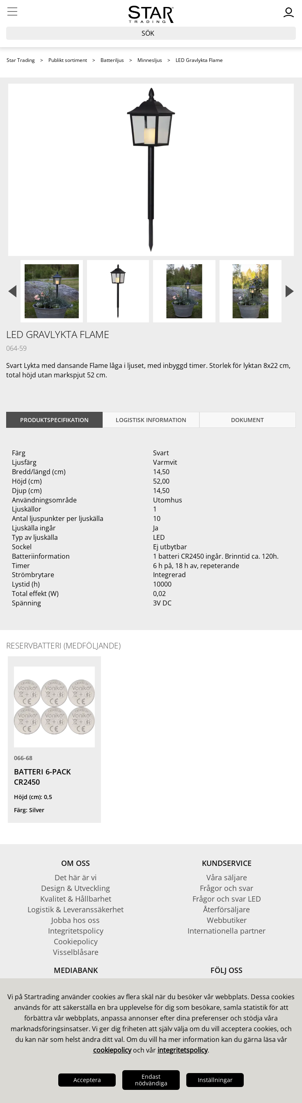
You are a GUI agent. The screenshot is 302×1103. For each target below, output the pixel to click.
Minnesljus (149, 60)
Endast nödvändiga (151, 1080)
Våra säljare (226, 877)
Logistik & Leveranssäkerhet (75, 909)
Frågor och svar (226, 888)
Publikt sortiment (67, 60)
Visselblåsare (75, 952)
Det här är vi (76, 877)
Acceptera (87, 1080)
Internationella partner (226, 931)
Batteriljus (112, 60)
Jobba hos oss (75, 920)
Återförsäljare (226, 909)
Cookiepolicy (76, 941)
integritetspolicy (183, 1050)
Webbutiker (227, 920)
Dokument (247, 420)
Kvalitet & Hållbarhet (75, 899)
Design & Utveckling (75, 888)
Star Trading (21, 60)
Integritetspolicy (75, 931)
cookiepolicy (112, 1050)
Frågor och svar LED (226, 899)
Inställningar (215, 1080)
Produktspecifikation (54, 420)
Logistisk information (151, 420)
